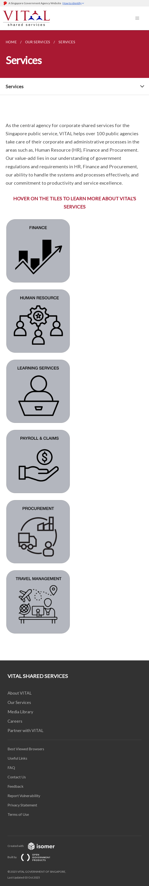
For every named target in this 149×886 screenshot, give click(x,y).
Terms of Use (18, 814)
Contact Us (17, 777)
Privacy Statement (22, 805)
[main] (74, 345)
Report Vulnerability (24, 795)
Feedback (16, 786)
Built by (33, 857)
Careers (15, 721)
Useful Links (17, 758)
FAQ (11, 767)
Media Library (20, 711)
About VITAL (20, 693)
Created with (35, 846)
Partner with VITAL (25, 730)
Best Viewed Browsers (26, 749)
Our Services (19, 702)
